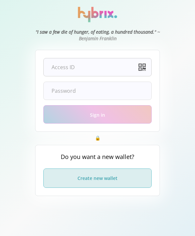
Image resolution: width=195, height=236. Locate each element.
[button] (142, 67)
